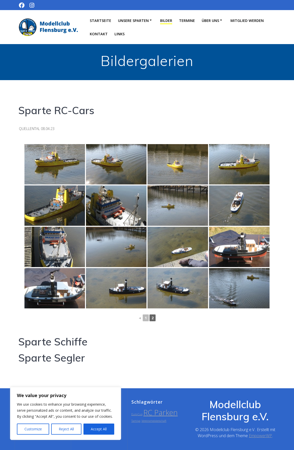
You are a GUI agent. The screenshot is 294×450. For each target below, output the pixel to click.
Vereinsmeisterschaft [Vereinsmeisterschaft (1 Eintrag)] (153, 421)
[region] (65, 413)
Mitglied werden (247, 20)
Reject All (66, 429)
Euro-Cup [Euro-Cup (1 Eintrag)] (136, 414)
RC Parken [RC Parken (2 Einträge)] (160, 412)
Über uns (210, 20)
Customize (33, 429)
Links (119, 33)
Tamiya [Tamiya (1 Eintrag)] (135, 421)
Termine (187, 20)
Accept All (99, 429)
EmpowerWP (260, 435)
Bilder (166, 20)
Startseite (100, 20)
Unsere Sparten (133, 20)
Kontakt (99, 33)
